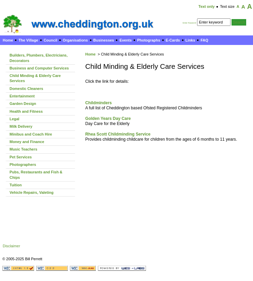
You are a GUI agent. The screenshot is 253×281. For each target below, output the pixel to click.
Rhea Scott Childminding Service (117, 134)
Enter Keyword (189, 23)
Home (8, 40)
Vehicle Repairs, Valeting (32, 192)
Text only (206, 6)
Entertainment (22, 96)
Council (50, 40)
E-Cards (173, 40)
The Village (28, 40)
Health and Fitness (26, 111)
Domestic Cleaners (26, 89)
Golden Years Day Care (108, 118)
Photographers (23, 164)
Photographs (148, 40)
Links (190, 40)
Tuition (16, 185)
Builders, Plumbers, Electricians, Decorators (39, 57)
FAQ (204, 40)
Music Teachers (23, 149)
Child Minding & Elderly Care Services (35, 78)
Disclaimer (11, 246)
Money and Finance (27, 142)
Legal (14, 119)
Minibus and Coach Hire (31, 134)
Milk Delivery (21, 126)
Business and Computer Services (39, 68)
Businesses (103, 40)
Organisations (75, 40)
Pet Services (21, 157)
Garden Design (23, 104)
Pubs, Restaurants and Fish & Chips (36, 174)
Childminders (98, 102)
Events (125, 40)
